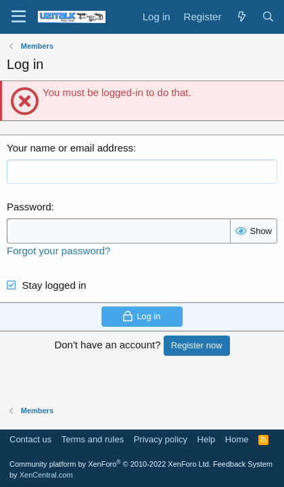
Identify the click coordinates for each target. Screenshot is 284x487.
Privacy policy (160, 439)
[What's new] (241, 16)
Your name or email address (70, 148)
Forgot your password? (58, 250)
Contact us (30, 439)
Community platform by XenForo (110, 464)
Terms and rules (93, 439)
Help (206, 439)
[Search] (268, 16)
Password (29, 206)
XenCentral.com (46, 475)
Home (237, 439)
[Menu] (18, 17)
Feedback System (243, 464)
